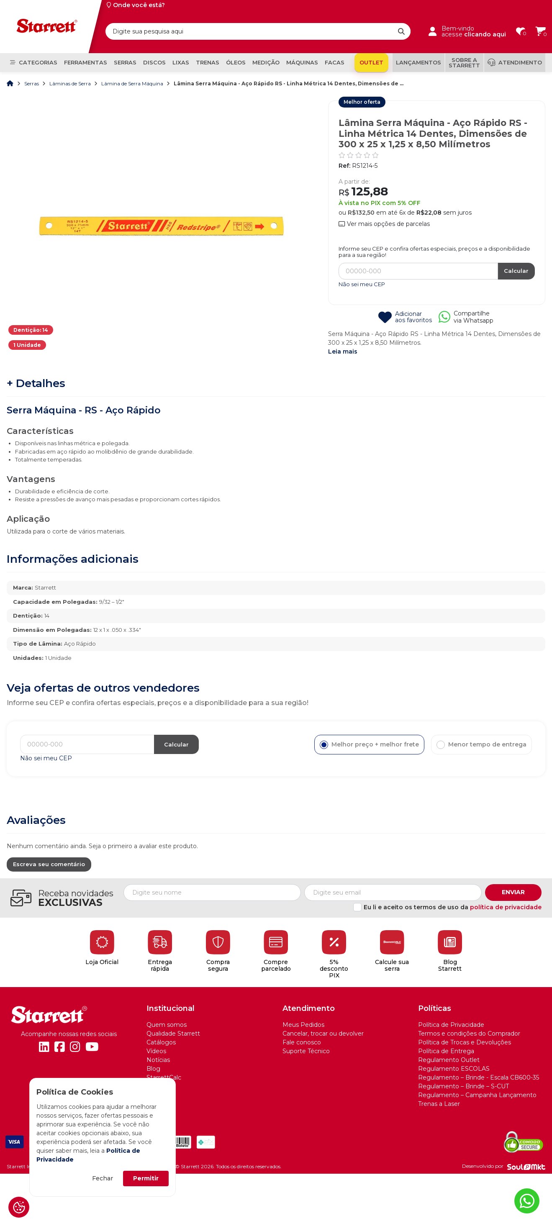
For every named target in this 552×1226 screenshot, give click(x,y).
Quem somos (166, 1025)
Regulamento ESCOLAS (454, 1068)
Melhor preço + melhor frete (369, 745)
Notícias (158, 1060)
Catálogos (161, 1042)
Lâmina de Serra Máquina (132, 83)
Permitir (146, 1178)
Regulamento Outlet (449, 1060)
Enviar (513, 892)
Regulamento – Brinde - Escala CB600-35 (478, 1077)
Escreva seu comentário (49, 864)
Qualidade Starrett (173, 1033)
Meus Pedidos (303, 1025)
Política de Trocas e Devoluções (464, 1042)
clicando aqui (485, 34)
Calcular (516, 270)
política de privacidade (506, 907)
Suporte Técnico (306, 1051)
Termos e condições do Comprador (469, 1033)
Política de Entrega (446, 1051)
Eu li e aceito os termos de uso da (453, 907)
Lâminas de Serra (70, 83)
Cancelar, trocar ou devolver (323, 1033)
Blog (153, 1068)
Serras (32, 83)
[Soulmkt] (526, 1166)
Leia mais (342, 351)
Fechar (102, 1178)
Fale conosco (301, 1042)
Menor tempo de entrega (481, 745)
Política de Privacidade (451, 1025)
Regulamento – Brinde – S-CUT (463, 1086)
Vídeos (156, 1051)
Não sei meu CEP (362, 284)
